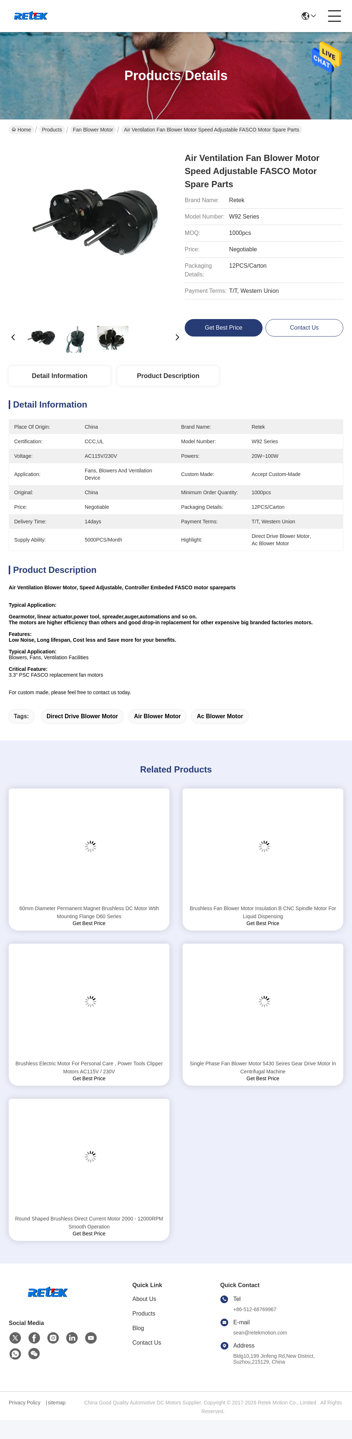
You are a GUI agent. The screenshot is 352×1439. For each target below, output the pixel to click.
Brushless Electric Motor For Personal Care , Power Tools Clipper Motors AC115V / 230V (89, 1067)
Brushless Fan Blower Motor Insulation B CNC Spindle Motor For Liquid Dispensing (263, 912)
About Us (144, 1299)
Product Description (168, 376)
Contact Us (146, 1343)
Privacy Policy (24, 1402)
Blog (138, 1328)
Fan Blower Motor (93, 130)
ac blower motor (220, 716)
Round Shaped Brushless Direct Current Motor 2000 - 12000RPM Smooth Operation (89, 1223)
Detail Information (59, 376)
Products (52, 130)
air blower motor (157, 716)
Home (21, 130)
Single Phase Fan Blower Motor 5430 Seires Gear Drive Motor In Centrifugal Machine (263, 1067)
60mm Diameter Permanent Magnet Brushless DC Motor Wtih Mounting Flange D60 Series (89, 912)
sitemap (56, 1402)
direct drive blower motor (82, 716)
